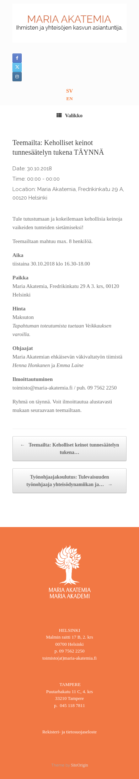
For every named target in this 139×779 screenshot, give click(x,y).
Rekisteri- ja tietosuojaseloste (69, 731)
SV (69, 91)
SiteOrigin (79, 765)
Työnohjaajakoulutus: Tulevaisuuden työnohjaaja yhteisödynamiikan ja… (69, 481)
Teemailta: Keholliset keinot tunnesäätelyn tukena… (69, 448)
